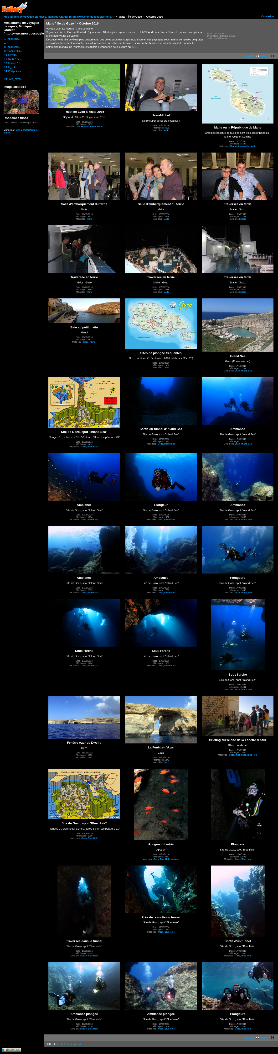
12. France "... (12, 63)
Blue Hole (252, 755)
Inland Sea (246, 371)
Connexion (267, 16)
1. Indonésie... (12, 39)
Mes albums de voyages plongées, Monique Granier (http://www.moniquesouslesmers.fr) (59, 16)
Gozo (85, 342)
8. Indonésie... (12, 47)
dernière (265, 56)
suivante (249, 56)
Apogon (175, 859)
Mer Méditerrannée (26, 130)
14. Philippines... (13, 71)
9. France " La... (13, 51)
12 (79, 1044)
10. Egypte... (11, 55)
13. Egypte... (11, 67)
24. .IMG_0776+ (12, 79)
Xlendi (93, 342)
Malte (7, 132)
